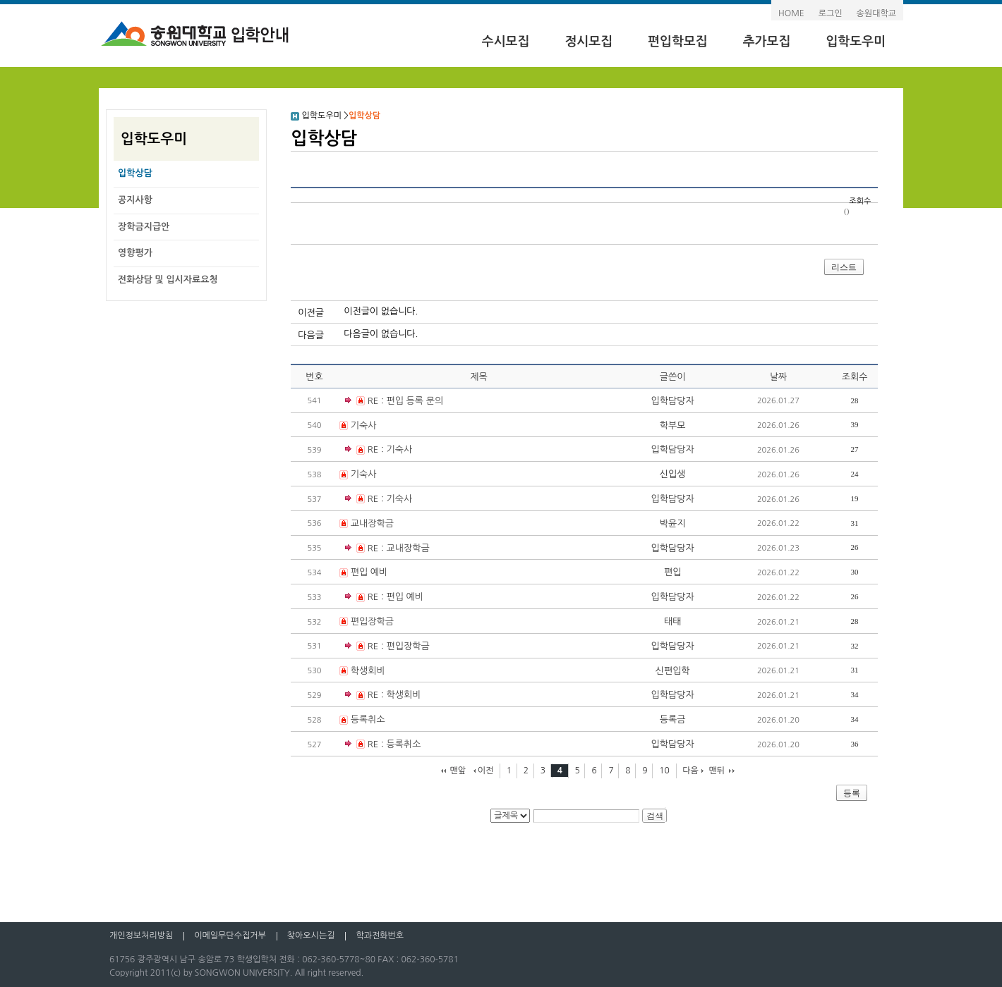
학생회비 (368, 670)
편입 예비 (369, 572)
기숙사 (364, 425)
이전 (486, 770)
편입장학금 (372, 621)
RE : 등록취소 (383, 744)
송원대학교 (876, 13)
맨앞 (457, 770)
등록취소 (368, 719)
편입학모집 (678, 41)
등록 (851, 793)
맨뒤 (717, 770)
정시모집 (588, 41)
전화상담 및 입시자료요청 (168, 279)
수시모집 (506, 41)
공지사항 (135, 199)
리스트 (844, 267)
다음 (690, 770)
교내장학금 (372, 523)
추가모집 (767, 41)
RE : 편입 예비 (384, 597)
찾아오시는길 (311, 935)
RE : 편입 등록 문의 (394, 401)
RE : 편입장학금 (387, 646)
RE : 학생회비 (383, 695)
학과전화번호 (380, 935)
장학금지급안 (143, 226)
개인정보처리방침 (141, 935)
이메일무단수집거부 (230, 935)
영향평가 (135, 252)
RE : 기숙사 (378, 450)
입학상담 (135, 173)
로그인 (831, 13)
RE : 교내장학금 (387, 548)
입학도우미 (856, 41)
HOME (791, 13)
